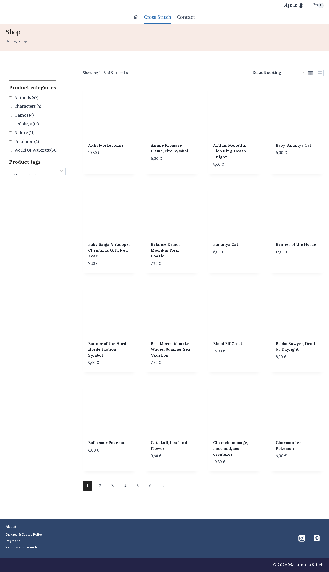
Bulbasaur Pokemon (107, 442)
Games (24, 115)
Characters (27, 106)
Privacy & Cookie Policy (24, 535)
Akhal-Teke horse (106, 145)
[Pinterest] (317, 538)
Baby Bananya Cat (293, 145)
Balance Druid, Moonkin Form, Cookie (165, 250)
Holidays (26, 124)
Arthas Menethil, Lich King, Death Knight (230, 151)
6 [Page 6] (150, 485)
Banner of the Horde (296, 244)
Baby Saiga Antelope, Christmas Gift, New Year (109, 250)
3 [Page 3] (112, 485)
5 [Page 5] (138, 485)
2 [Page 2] (100, 485)
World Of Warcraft (36, 150)
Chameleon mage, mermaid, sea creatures (230, 448)
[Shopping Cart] (318, 5)
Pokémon (26, 141)
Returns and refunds (21, 547)
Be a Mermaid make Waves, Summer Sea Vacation (170, 349)
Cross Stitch (157, 17)
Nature (24, 132)
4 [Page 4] (125, 485)
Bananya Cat (225, 244)
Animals (26, 97)
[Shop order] (278, 73)
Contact (186, 17)
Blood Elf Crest (227, 343)
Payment (12, 541)
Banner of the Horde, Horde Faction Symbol (109, 349)
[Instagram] (302, 538)
